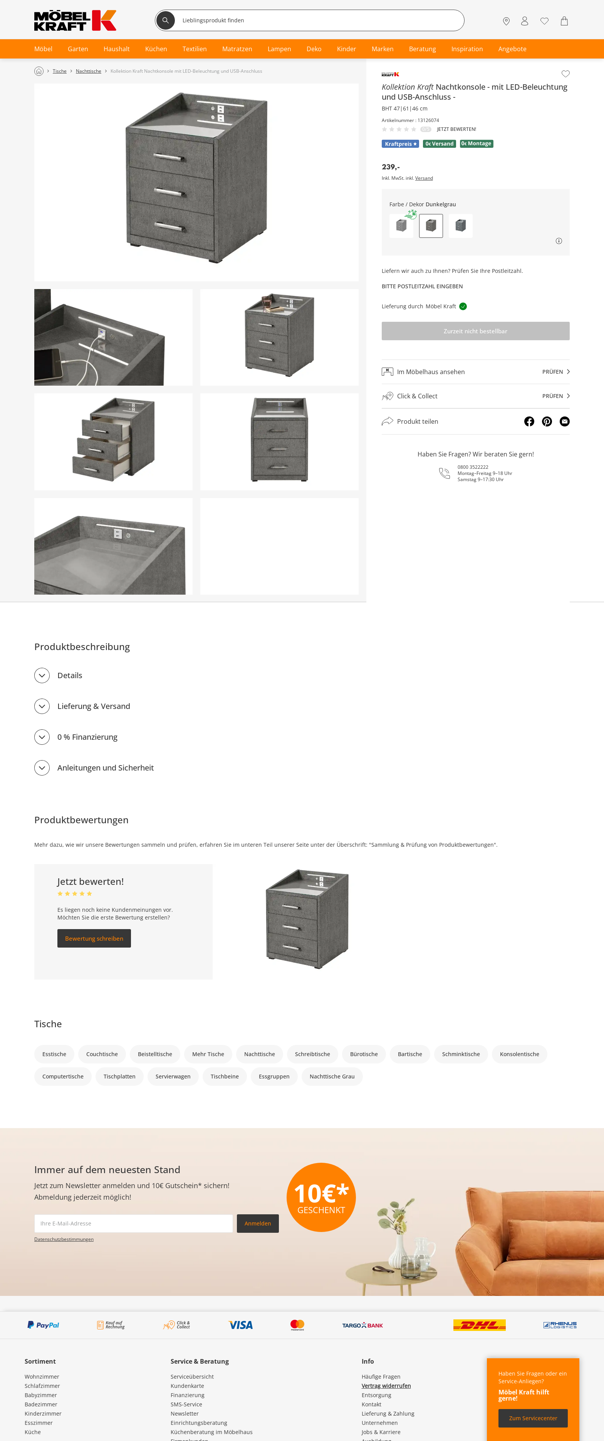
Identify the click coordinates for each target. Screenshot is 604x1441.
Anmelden (258, 1223)
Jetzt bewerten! (456, 129)
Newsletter (185, 1413)
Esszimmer (39, 1422)
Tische (48, 1023)
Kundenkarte (187, 1385)
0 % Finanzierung (87, 737)
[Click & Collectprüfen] (476, 396)
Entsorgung (376, 1395)
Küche (33, 1432)
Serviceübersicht (192, 1376)
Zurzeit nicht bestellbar (475, 331)
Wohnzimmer (42, 1376)
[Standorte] (506, 21)
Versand (424, 178)
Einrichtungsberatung (199, 1422)
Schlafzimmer (42, 1385)
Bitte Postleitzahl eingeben (422, 286)
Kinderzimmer (43, 1413)
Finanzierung (188, 1395)
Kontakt (371, 1404)
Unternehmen (380, 1422)
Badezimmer (41, 1404)
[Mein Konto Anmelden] (524, 21)
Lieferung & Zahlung (388, 1413)
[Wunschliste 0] (544, 20)
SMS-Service (186, 1404)
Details (69, 675)
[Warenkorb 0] (565, 21)
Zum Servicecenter (533, 1418)
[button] (401, 226)
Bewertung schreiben (94, 938)
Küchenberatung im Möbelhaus (212, 1432)
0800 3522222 (473, 467)
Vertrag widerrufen (386, 1385)
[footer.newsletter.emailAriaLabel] (133, 1223)
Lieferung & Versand (93, 706)
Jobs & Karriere (381, 1432)
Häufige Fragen (381, 1376)
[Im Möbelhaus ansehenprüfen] (476, 371)
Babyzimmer (41, 1395)
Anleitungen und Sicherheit (105, 767)
